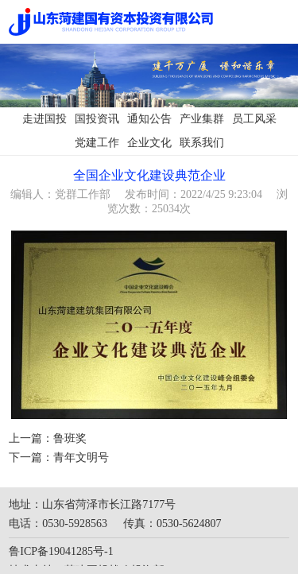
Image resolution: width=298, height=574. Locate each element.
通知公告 (149, 119)
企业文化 (149, 143)
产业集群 (202, 119)
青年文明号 (81, 457)
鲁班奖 (70, 438)
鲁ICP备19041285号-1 (61, 551)
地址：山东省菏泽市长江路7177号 (92, 504)
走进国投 (44, 119)
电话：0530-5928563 (58, 523)
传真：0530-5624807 (172, 523)
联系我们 (202, 143)
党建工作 (97, 143)
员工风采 (254, 119)
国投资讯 (97, 119)
